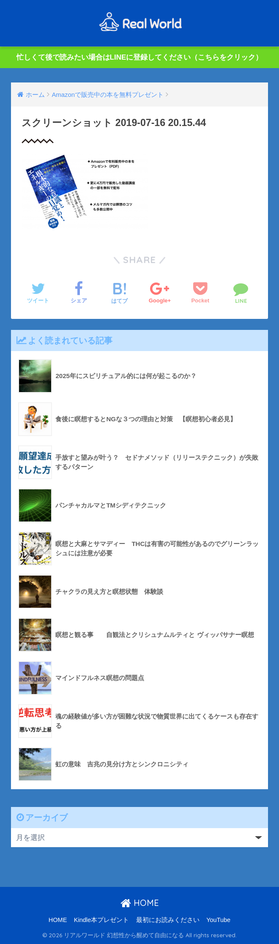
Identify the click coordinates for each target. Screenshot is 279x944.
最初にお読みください (168, 920)
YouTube (218, 920)
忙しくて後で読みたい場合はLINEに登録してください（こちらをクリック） (139, 57)
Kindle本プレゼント (101, 920)
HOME (139, 902)
